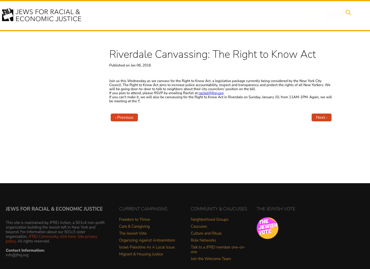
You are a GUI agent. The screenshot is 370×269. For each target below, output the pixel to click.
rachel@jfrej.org (211, 93)
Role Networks (203, 240)
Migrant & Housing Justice (141, 254)
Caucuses (199, 226)
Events (162, 15)
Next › (321, 117)
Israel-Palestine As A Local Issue (147, 247)
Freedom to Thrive (134, 219)
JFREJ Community (43, 236)
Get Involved (273, 15)
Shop (325, 15)
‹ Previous (124, 117)
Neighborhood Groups (210, 219)
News (245, 15)
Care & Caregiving (134, 226)
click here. (68, 236)
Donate (302, 15)
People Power (215, 15)
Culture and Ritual (206, 233)
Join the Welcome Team (211, 259)
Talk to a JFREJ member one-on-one (218, 250)
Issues (184, 15)
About (139, 15)
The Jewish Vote (133, 233)
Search (347, 15)
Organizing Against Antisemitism (147, 240)
